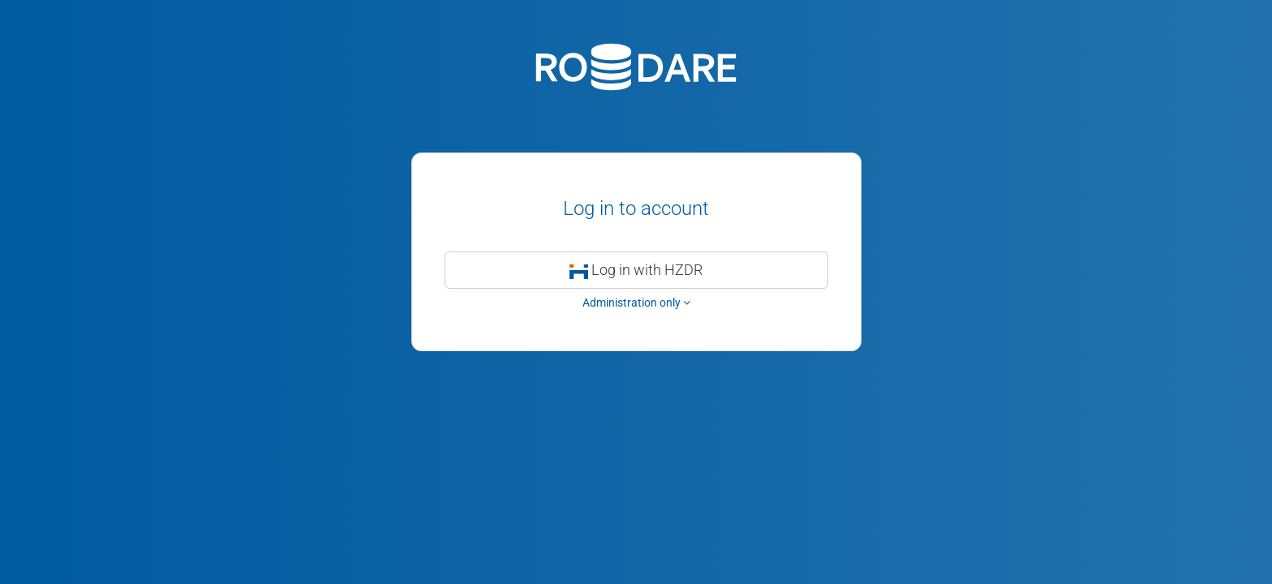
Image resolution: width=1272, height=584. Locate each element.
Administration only (636, 302)
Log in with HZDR (636, 269)
